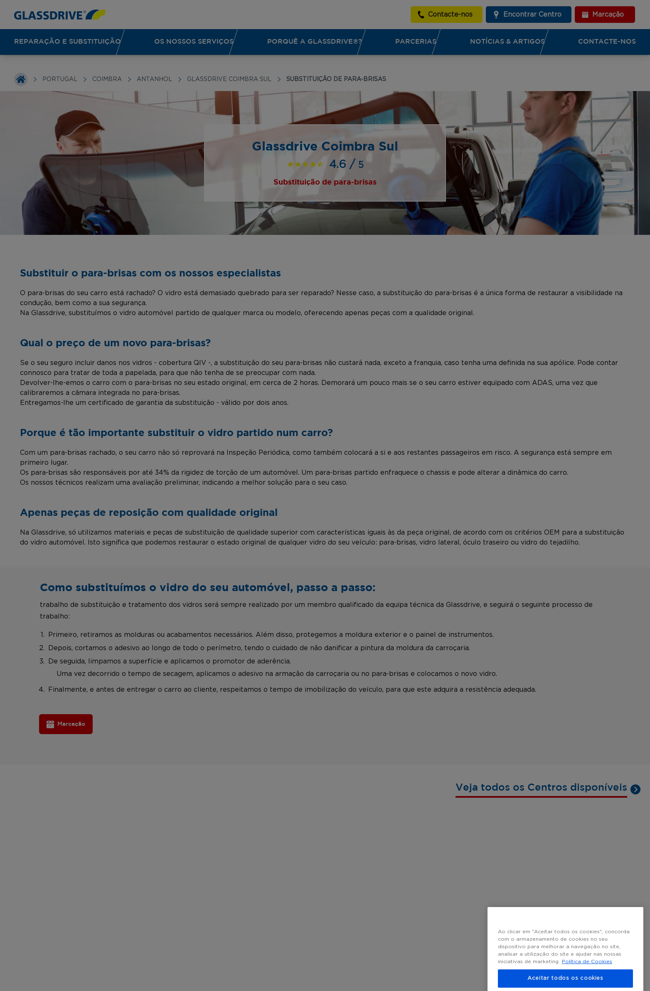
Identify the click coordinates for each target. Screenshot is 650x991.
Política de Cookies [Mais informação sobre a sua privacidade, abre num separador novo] (587, 971)
